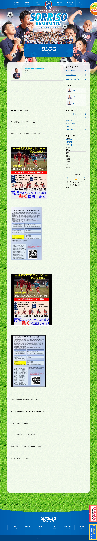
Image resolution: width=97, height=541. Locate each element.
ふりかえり (69, 120)
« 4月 (67, 187)
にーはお (68, 126)
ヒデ (71, 103)
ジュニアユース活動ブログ (73, 79)
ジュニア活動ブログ (71, 75)
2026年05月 (69, 139)
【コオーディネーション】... (73, 114)
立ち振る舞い (69, 129)
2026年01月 (69, 146)
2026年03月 (69, 143)
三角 (71, 97)
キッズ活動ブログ (70, 71)
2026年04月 (69, 141)
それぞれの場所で (70, 123)
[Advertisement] (37, 94)
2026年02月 (69, 144)
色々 (67, 117)
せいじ (72, 90)
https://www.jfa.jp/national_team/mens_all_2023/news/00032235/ (28, 411)
